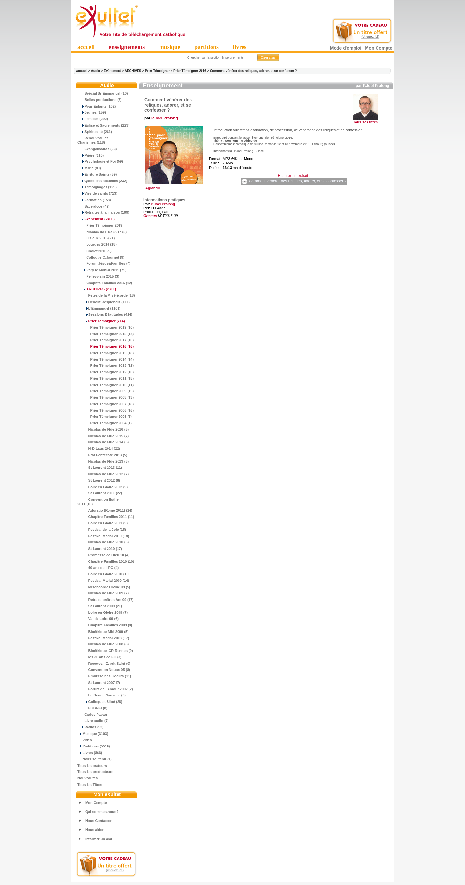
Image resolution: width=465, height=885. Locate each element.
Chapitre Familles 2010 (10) (106, 561)
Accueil (82, 71)
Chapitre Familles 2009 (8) (105, 625)
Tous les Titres (90, 785)
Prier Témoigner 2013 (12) (106, 365)
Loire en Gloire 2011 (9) (103, 523)
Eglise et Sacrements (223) (103, 125)
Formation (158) (94, 200)
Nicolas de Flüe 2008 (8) (103, 644)
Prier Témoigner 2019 (100, 225)
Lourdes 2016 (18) (97, 244)
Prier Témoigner (157, 71)
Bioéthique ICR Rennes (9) (105, 651)
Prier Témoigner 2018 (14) (106, 334)
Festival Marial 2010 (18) (103, 536)
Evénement (112, 71)
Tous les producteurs (95, 772)
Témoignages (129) (97, 187)
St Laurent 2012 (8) (99, 480)
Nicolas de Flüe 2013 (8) (103, 461)
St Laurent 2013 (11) (100, 467)
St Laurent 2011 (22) (100, 493)
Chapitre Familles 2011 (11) (106, 517)
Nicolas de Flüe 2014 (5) (103, 442)
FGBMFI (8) (92, 708)
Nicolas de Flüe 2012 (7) (103, 474)
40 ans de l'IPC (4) (98, 568)
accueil (86, 47)
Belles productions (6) (100, 100)
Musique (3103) (93, 734)
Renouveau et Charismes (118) (93, 140)
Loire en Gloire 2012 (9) (103, 487)
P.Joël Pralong (376, 85)
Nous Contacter (98, 821)
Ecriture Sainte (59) (97, 174)
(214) (101, 321)
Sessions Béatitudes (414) (105, 314)
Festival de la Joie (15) (102, 529)
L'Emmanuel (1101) (99, 308)
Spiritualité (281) (95, 132)
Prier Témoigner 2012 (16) (106, 372)
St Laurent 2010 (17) (100, 549)
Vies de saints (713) (97, 193)
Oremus (150, 216)
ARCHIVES (133, 71)
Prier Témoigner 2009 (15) (106, 391)
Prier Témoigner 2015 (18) (106, 353)
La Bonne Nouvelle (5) (102, 695)
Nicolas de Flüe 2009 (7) (103, 593)
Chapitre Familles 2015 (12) (105, 283)
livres (239, 47)
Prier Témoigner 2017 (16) (106, 340)
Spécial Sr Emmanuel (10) (103, 93)
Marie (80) (89, 168)
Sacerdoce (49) (94, 206)
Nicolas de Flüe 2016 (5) (103, 429)
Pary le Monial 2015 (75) (102, 270)
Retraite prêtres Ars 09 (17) (106, 600)
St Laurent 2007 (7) (99, 682)
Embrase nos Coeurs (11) (104, 676)
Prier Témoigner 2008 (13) (106, 397)
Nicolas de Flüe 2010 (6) (103, 542)
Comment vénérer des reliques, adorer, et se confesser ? (253, 71)
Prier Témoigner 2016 (189, 71)
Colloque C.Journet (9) (101, 257)
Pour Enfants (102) (97, 106)
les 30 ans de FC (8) (99, 657)
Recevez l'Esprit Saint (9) (104, 663)
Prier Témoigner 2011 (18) (106, 378)
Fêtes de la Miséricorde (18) (106, 295)
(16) (106, 346)
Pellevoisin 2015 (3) (98, 276)
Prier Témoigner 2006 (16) (106, 410)
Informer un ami (98, 839)
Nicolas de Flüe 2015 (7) (103, 436)
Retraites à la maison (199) (103, 212)
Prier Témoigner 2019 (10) (106, 327)
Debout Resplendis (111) (104, 302)
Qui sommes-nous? (102, 812)
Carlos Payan (92, 714)
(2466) (96, 219)
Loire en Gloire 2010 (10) (103, 574)
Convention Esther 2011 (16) (99, 502)
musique (169, 47)
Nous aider (94, 830)
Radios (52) (91, 727)
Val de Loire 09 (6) (98, 619)
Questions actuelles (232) (102, 181)
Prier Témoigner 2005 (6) (105, 416)
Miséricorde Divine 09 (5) (104, 587)
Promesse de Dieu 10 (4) (103, 555)
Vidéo (85, 740)
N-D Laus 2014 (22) (99, 448)
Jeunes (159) (92, 112)
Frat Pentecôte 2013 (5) (102, 455)
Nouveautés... (89, 778)
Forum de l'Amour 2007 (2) (105, 689)
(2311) (97, 289)
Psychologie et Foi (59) (100, 161)
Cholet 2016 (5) (95, 251)
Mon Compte (378, 48)
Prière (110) (91, 155)
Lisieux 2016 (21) (96, 238)
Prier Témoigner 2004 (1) (105, 423)
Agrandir (173, 186)
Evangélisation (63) (97, 149)
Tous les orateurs (92, 765)
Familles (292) (93, 119)
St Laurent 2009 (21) (100, 606)
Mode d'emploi (345, 48)
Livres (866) (90, 753)
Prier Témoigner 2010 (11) (106, 385)
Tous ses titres (365, 122)
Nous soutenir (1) (95, 759)
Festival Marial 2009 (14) (103, 580)
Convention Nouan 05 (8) (104, 670)
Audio (95, 71)
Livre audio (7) (93, 721)
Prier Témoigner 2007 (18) (106, 404)
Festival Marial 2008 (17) (103, 638)
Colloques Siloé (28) (100, 702)
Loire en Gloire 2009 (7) (103, 612)
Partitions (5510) (94, 746)
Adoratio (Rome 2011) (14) (105, 510)
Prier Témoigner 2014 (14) (106, 359)
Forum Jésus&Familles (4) (104, 263)
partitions (206, 47)
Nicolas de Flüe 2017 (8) (102, 232)
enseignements (127, 47)
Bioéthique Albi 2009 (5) (103, 631)
